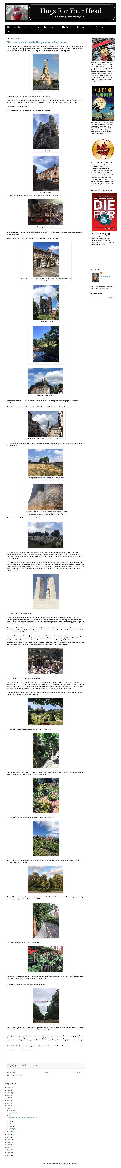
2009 (9, 1155)
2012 (9, 1147)
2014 (9, 1142)
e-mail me (106, 288)
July (10, 1115)
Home (46, 1072)
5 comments (31, 1065)
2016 (9, 1137)
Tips (90, 27)
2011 (9, 1150)
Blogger (75, 1163)
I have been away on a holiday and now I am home (36, 42)
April (10, 1123)
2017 (9, 1134)
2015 (9, 1139)
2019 (9, 1105)
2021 (9, 1100)
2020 (9, 1103)
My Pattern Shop (32, 27)
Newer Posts (11, 1072)
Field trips (14, 1067)
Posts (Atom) (18, 1075)
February (11, 1129)
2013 (9, 1145)
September (12, 1113)
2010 (9, 1152)
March (11, 1126)
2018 (9, 1108)
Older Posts (80, 1072)
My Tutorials (67, 27)
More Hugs (100, 27)
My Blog (17, 27)
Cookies (10, 32)
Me (8, 27)
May (10, 1121)
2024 (9, 1093)
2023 (9, 1095)
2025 (9, 1090)
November (12, 1110)
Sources (80, 27)
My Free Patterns (50, 27)
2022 (9, 1098)
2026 (9, 1087)
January (11, 1131)
